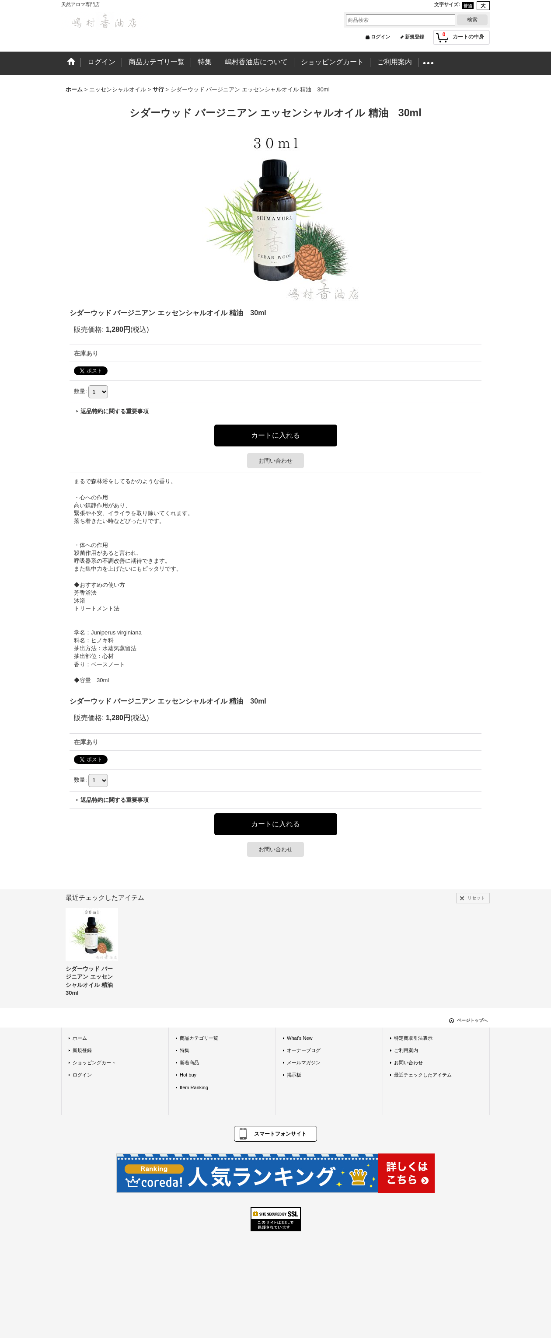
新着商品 (189, 1062)
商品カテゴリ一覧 (199, 1038)
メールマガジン (304, 1062)
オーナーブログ (304, 1050)
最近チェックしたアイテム (423, 1074)
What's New (300, 1038)
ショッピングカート (94, 1062)
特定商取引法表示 (413, 1038)
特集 (184, 1050)
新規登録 (414, 36)
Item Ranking (194, 1087)
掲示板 (294, 1074)
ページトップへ (472, 1020)
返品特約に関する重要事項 (114, 411)
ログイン (380, 36)
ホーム (80, 1038)
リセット (476, 897)
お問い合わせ (275, 460)
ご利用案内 (406, 1050)
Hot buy (188, 1074)
